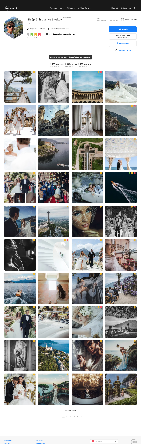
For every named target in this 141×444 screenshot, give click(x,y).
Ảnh (62, 8)
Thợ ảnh (53, 8)
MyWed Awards (84, 8)
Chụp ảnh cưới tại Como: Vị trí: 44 (61, 34)
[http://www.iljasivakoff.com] (123, 50)
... (81, 416)
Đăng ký (114, 8)
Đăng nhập (126, 8)
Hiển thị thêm (70, 410)
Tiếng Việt (97, 441)
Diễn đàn (71, 8)
